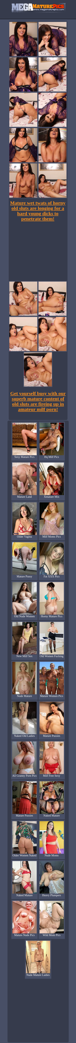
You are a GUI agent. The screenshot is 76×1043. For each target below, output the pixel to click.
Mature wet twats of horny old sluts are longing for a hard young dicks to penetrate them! (37, 210)
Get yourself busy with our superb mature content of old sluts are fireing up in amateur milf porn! (38, 401)
